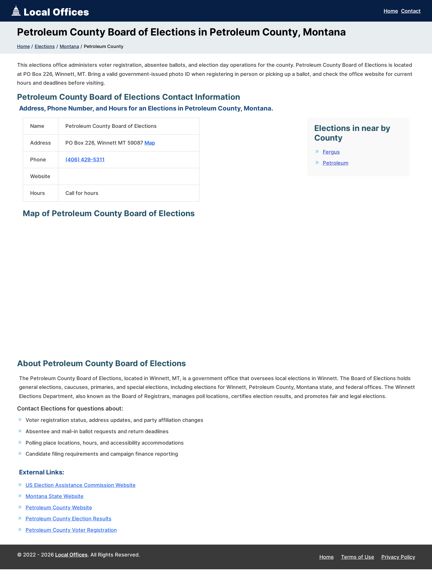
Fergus (331, 152)
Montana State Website (55, 497)
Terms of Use (357, 558)
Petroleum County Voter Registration (71, 531)
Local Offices (71, 556)
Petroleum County (103, 46)
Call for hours (81, 193)
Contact (411, 11)
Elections (45, 46)
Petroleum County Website (59, 509)
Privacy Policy (398, 558)
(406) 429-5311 (85, 159)
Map (149, 143)
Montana (69, 46)
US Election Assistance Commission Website (81, 486)
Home (391, 11)
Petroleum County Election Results (68, 520)
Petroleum (335, 163)
